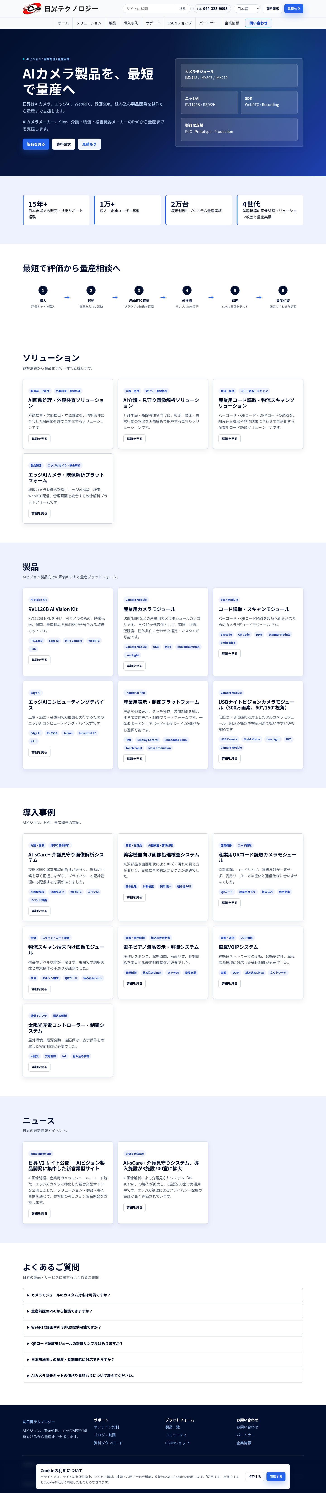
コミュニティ (176, 1435)
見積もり (294, 8)
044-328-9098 (215, 8)
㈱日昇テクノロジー (39, 1422)
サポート (153, 23)
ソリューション (89, 23)
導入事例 (131, 23)
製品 (112, 23)
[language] (247, 8)
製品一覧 (172, 1427)
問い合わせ (258, 23)
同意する (276, 1476)
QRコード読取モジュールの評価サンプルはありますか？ (77, 1343)
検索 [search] (182, 8)
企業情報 (232, 23)
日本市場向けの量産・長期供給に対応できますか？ (73, 1359)
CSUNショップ (180, 23)
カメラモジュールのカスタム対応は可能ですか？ (71, 1295)
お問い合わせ (247, 1427)
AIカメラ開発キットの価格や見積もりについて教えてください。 (83, 1375)
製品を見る (36, 144)
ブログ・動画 (105, 1435)
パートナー (208, 23)
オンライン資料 (106, 1427)
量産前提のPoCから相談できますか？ (62, 1311)
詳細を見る (39, 438)
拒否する (254, 1476)
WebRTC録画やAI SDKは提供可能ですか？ (66, 1327)
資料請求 (272, 8)
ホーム (63, 23)
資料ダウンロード (108, 1442)
